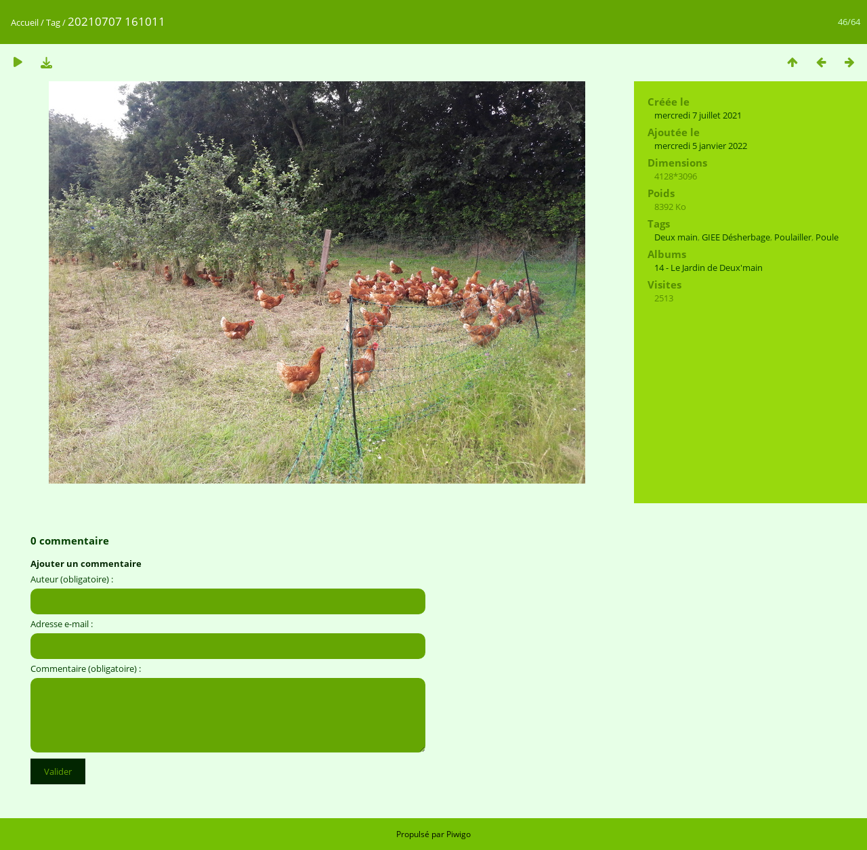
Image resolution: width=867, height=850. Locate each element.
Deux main (676, 237)
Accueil (25, 22)
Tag (53, 22)
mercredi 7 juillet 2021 (698, 115)
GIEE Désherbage (736, 237)
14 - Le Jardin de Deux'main (708, 267)
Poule (827, 237)
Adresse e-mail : (61, 624)
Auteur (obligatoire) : (71, 579)
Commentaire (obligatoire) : (85, 668)
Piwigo (458, 834)
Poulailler (792, 237)
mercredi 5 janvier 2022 (700, 146)
